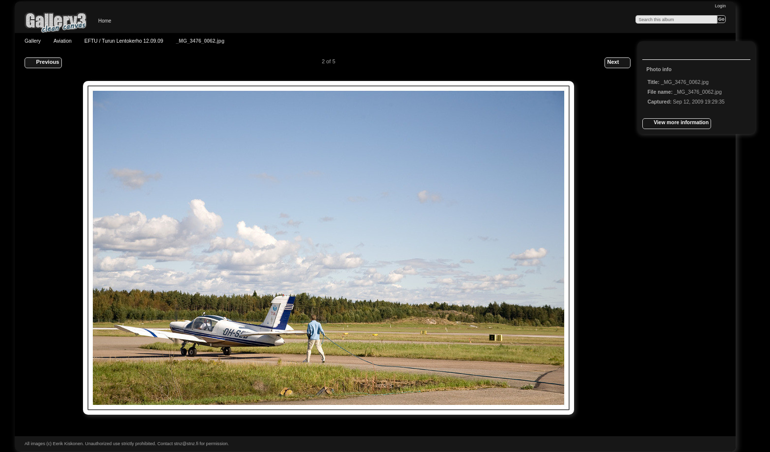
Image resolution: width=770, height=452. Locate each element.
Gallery (33, 41)
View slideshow (672, 51)
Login (720, 5)
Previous (43, 63)
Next (617, 63)
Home (104, 21)
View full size (652, 51)
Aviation (63, 41)
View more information (677, 124)
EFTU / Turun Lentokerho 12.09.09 (124, 41)
